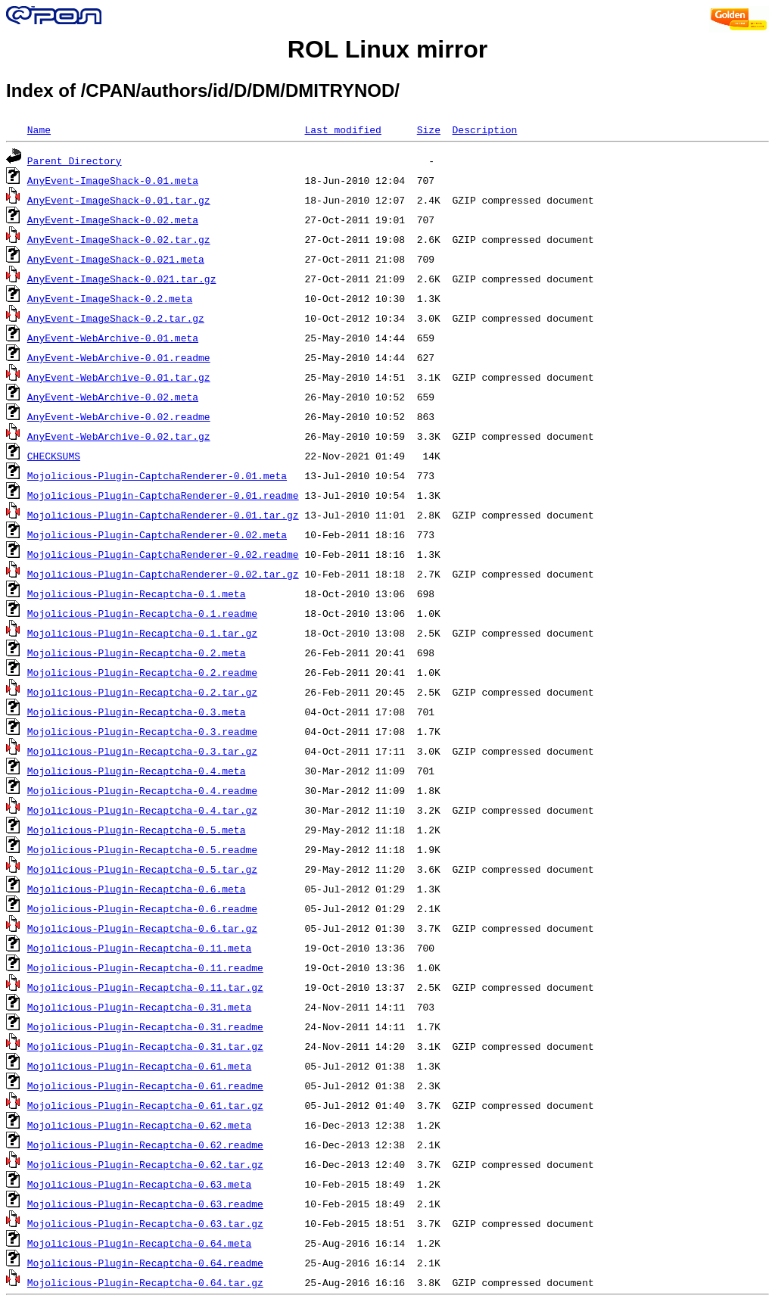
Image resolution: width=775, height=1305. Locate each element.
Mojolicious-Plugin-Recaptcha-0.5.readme (142, 849)
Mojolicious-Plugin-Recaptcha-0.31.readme (145, 1026)
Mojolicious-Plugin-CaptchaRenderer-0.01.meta (157, 475)
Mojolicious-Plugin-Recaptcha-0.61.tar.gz (145, 1105)
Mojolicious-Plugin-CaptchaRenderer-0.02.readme (163, 554)
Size (428, 129)
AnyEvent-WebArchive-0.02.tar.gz (118, 436)
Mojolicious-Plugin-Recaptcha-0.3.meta (136, 711)
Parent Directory (74, 160)
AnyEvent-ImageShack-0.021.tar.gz (121, 278)
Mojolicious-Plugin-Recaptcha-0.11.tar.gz (145, 987)
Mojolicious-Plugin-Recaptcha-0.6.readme (142, 908)
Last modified (342, 129)
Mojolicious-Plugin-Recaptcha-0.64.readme (145, 1262)
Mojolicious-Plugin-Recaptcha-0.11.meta (139, 948)
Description (484, 129)
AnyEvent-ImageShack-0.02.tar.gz (118, 239)
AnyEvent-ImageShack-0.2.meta (109, 298)
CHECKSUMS (53, 456)
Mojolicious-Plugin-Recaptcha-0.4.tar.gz (142, 810)
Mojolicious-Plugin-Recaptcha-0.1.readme (142, 613)
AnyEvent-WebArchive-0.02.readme (118, 416)
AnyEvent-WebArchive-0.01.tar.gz (118, 377)
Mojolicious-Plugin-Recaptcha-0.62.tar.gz (145, 1164)
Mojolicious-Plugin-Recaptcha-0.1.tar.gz (142, 633)
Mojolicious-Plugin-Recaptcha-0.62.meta (139, 1125)
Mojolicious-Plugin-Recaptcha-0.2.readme (142, 672)
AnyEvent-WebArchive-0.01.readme (118, 357)
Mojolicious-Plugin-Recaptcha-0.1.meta (136, 593)
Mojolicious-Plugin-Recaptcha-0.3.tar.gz (142, 751)
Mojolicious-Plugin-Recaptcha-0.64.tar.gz (145, 1282)
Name (39, 129)
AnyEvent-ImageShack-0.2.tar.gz (115, 318)
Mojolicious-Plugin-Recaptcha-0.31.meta (139, 1007)
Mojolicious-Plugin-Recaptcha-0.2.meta (136, 652)
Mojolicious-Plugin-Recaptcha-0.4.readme (142, 790)
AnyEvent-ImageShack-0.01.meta (112, 180)
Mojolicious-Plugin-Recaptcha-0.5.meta (136, 829)
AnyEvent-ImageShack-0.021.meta (115, 259)
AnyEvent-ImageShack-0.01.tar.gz (118, 200)
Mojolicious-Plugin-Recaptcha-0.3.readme (142, 731)
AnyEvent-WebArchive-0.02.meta (112, 396)
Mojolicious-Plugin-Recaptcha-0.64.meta (139, 1243)
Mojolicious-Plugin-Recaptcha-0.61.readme (145, 1085)
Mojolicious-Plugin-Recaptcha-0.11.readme (145, 967)
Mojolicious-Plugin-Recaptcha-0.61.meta (139, 1066)
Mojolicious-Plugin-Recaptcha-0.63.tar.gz (145, 1223)
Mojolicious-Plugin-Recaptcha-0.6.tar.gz (142, 928)
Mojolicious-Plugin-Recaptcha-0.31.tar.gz (145, 1046)
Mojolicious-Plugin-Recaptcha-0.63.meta (139, 1184)
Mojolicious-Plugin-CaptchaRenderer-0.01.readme (163, 495)
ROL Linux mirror (387, 49)
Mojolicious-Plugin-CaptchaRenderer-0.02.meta (157, 534)
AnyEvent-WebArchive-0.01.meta (112, 337)
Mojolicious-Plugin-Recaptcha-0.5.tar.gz (142, 869)
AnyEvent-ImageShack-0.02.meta (112, 219)
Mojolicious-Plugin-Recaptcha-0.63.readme (145, 1203)
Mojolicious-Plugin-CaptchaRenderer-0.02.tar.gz (163, 574)
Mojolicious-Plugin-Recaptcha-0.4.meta (136, 770)
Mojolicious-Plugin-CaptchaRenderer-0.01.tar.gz (163, 515)
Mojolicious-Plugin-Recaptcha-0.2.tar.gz (142, 692)
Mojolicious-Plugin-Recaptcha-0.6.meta (136, 888)
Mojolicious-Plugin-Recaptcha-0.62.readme (145, 1144)
